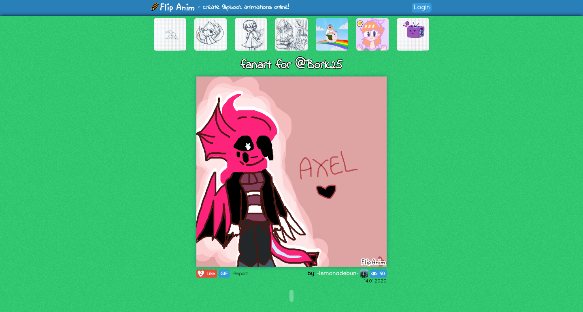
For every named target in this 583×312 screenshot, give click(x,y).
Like (206, 274)
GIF (224, 273)
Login (422, 7)
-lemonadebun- (342, 273)
